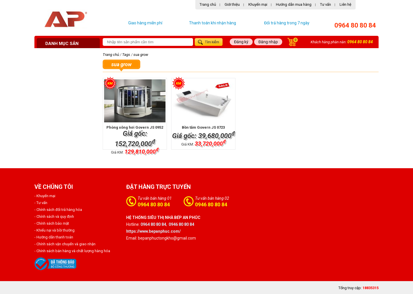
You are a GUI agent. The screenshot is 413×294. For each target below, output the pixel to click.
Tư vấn (325, 4)
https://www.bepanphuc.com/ (153, 231)
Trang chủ (208, 4)
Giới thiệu (232, 4)
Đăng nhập (268, 42)
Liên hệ (345, 4)
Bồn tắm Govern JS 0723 (203, 127)
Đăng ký (241, 42)
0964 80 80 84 (355, 25)
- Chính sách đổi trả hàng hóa (58, 209)
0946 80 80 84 (211, 204)
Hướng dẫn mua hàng (293, 4)
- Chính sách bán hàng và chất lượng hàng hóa (72, 251)
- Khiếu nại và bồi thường (54, 230)
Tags (126, 54)
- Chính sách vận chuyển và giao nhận (65, 244)
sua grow (140, 54)
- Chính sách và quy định (54, 216)
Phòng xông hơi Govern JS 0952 (134, 127)
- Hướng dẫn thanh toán (53, 237)
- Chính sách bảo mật (51, 223)
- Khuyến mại (44, 196)
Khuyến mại (257, 4)
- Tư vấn (40, 203)
